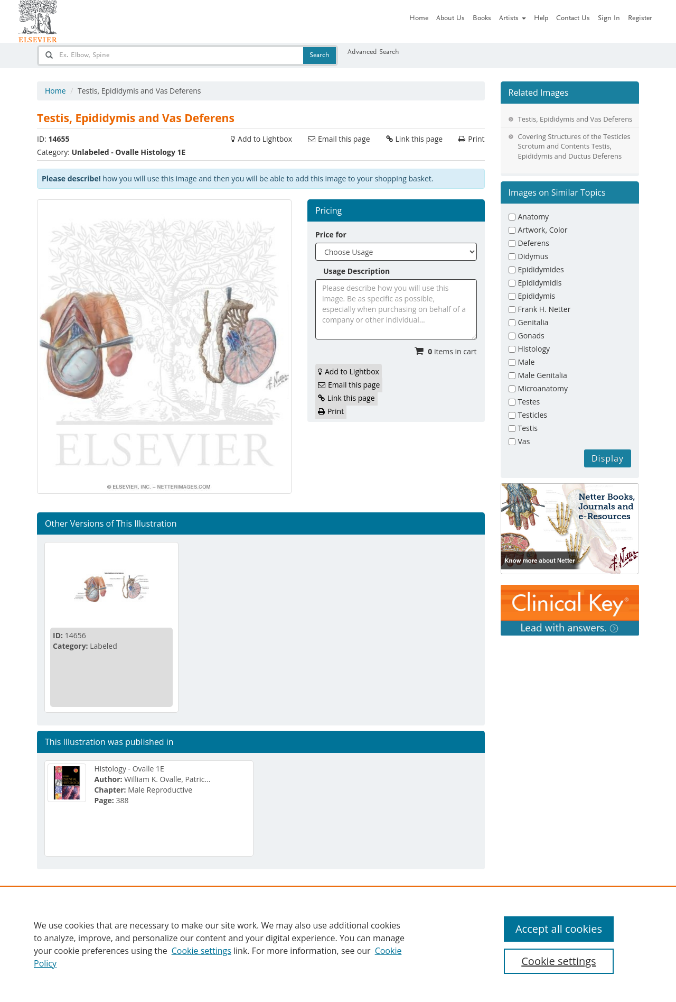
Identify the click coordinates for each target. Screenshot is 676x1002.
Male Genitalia (542, 375)
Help (541, 18)
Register (640, 18)
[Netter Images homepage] (37, 21)
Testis (528, 428)
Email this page (344, 139)
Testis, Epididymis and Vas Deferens (575, 119)
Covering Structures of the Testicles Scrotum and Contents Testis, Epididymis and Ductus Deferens (574, 146)
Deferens (533, 243)
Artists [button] (512, 18)
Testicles (533, 415)
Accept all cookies (558, 929)
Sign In (609, 18)
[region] (338, 944)
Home (418, 18)
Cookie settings (201, 951)
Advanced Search (373, 52)
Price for (330, 234)
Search (319, 55)
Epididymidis (540, 283)
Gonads (531, 335)
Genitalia (533, 322)
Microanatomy (543, 388)
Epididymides (541, 269)
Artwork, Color (543, 230)
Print (476, 139)
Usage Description (356, 271)
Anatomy (533, 217)
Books (482, 18)
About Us (450, 18)
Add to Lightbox (265, 139)
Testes (529, 402)
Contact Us (573, 18)
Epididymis (537, 296)
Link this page (419, 139)
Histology (534, 349)
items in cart (452, 351)
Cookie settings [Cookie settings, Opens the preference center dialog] (558, 961)
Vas (524, 441)
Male (526, 362)
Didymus (533, 256)
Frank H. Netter (544, 309)
